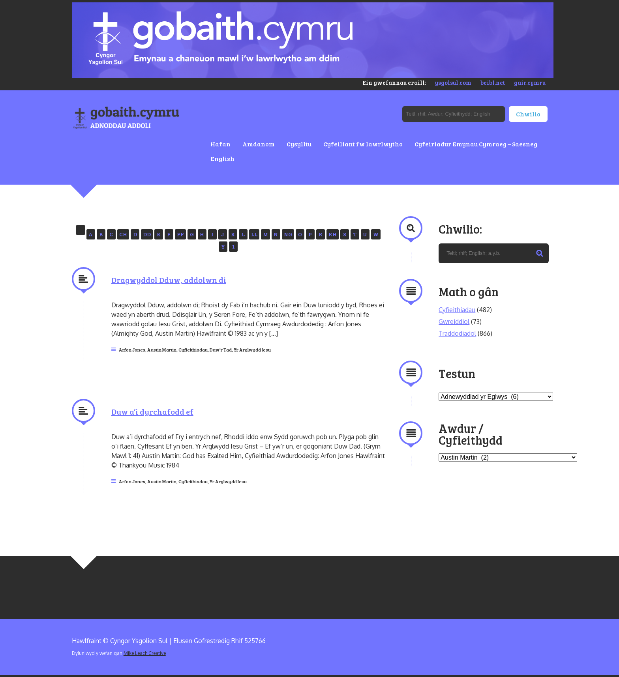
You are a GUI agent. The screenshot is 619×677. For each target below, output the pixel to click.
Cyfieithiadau (193, 349)
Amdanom (258, 144)
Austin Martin (161, 349)
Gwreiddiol (454, 321)
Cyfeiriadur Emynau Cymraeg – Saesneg (476, 144)
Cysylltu (299, 144)
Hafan (220, 144)
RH (332, 234)
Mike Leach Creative (145, 653)
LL (254, 234)
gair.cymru (530, 82)
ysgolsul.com (453, 82)
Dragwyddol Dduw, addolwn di (168, 279)
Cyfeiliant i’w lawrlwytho (363, 144)
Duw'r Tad (221, 349)
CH (123, 234)
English (222, 158)
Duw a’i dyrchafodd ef (152, 411)
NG (288, 234)
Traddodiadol (457, 333)
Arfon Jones (132, 349)
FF (180, 234)
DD (147, 234)
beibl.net (492, 82)
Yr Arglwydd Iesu (252, 349)
